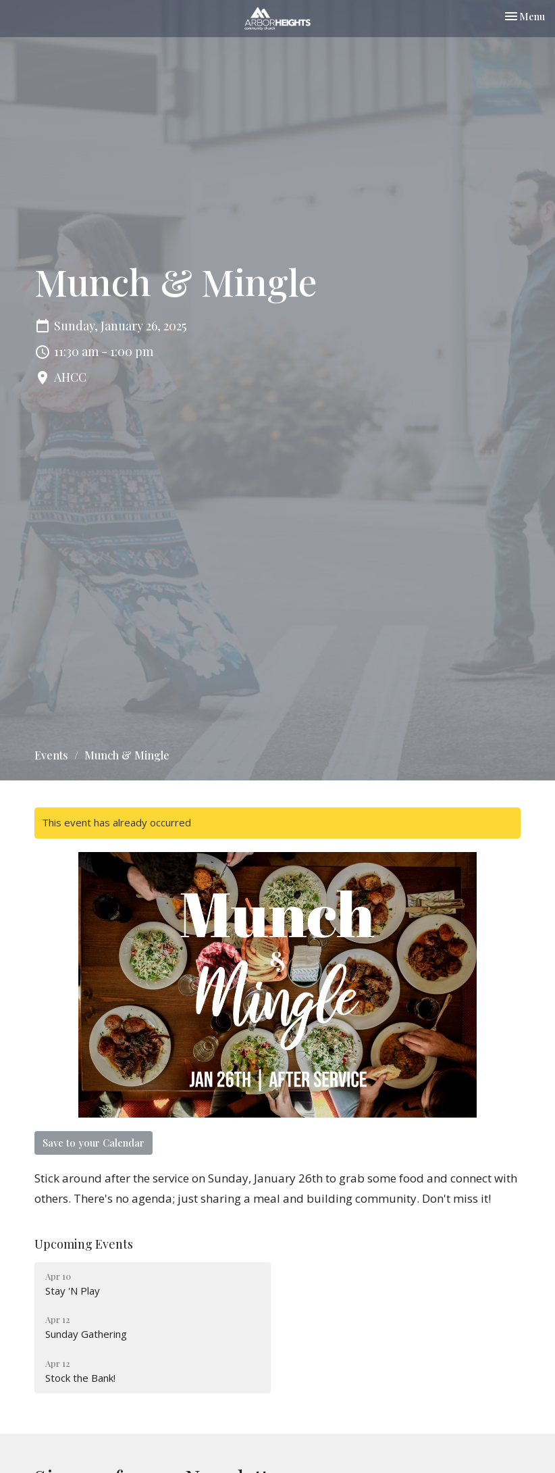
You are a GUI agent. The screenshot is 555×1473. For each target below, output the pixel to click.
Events (51, 755)
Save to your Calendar (93, 1142)
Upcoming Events (83, 1244)
